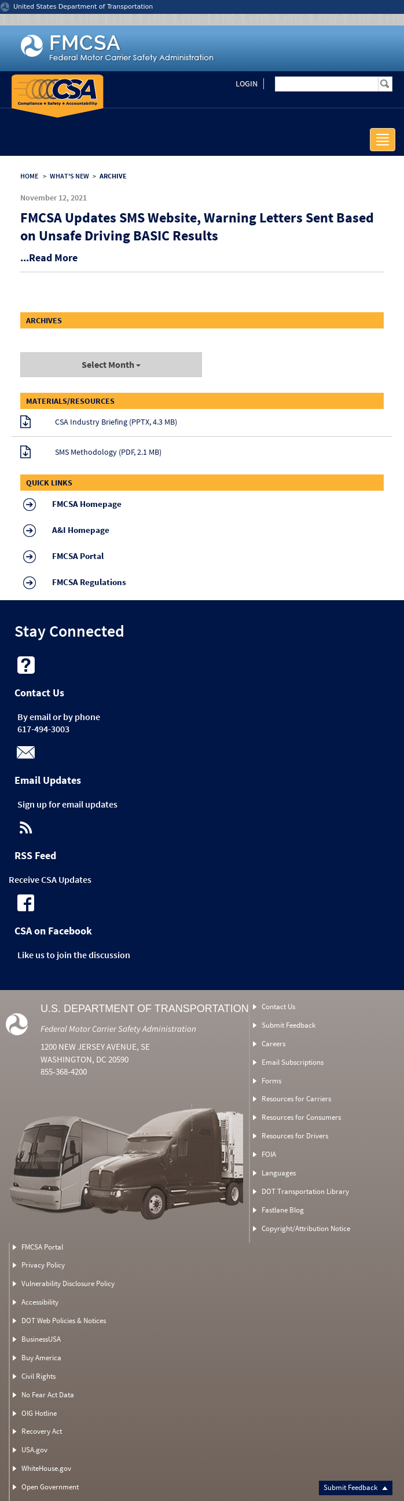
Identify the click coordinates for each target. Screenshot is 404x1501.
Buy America (41, 1358)
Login (247, 83)
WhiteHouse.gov (46, 1468)
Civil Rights (38, 1376)
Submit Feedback (356, 1487)
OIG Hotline (39, 1413)
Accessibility (39, 1302)
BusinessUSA (41, 1339)
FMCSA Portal (42, 1247)
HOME (29, 175)
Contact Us (278, 1006)
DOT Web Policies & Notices (63, 1320)
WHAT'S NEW (69, 175)
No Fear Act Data (47, 1395)
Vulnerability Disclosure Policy (68, 1283)
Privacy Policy (43, 1265)
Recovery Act (41, 1431)
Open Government (50, 1487)
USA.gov (34, 1450)
